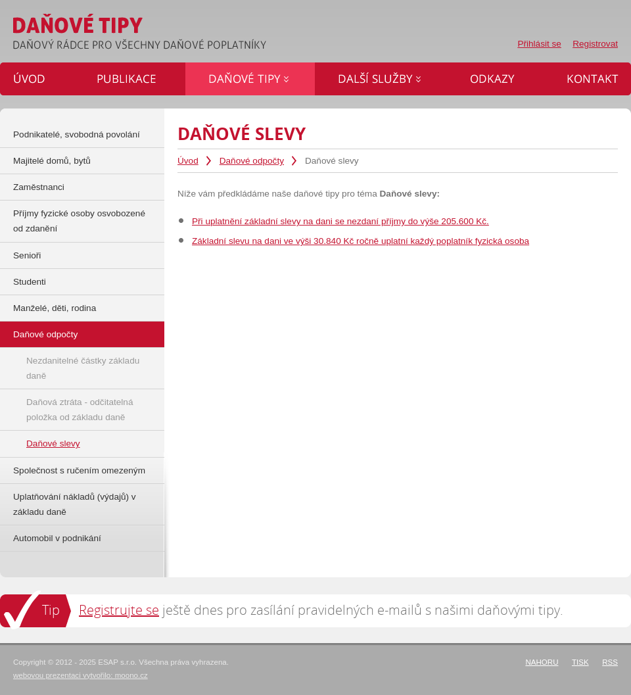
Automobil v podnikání (57, 538)
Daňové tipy (250, 78)
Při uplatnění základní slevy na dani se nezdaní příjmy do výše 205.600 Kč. (340, 221)
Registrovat (595, 44)
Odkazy (495, 78)
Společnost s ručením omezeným (79, 470)
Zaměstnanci (38, 187)
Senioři (27, 255)
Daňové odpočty (252, 161)
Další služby (381, 78)
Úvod (188, 161)
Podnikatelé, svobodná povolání (76, 134)
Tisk (580, 662)
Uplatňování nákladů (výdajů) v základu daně (74, 504)
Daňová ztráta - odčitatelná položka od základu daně (79, 409)
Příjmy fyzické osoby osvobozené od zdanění (79, 220)
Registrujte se (119, 610)
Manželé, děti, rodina (54, 308)
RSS (610, 662)
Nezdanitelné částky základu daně (82, 368)
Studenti (29, 282)
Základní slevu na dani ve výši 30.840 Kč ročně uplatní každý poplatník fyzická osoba (360, 241)
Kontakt (587, 78)
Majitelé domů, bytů (52, 161)
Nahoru (541, 662)
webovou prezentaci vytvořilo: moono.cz (80, 675)
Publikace (130, 78)
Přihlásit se (539, 44)
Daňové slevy (53, 443)
